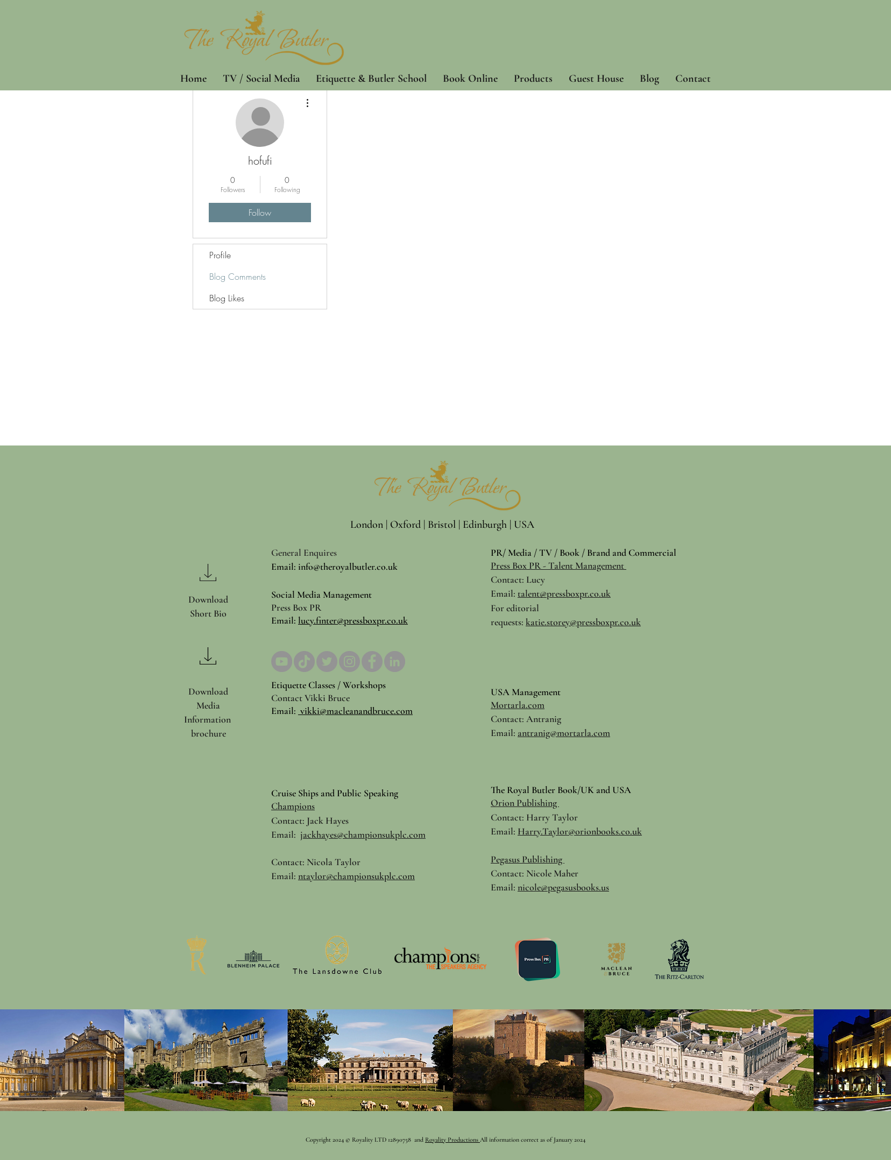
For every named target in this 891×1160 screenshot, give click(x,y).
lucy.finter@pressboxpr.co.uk (353, 620)
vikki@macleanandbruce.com (355, 711)
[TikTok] (304, 661)
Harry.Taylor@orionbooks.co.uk (580, 831)
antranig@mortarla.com (564, 733)
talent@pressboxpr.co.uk (564, 593)
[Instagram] (349, 661)
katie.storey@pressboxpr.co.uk (583, 622)
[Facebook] (372, 661)
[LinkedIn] (394, 661)
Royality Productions (452, 1139)
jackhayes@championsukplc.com (363, 834)
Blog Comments (237, 276)
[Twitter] (326, 661)
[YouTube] (281, 661)
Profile (220, 255)
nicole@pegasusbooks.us (563, 887)
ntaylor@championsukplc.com (356, 876)
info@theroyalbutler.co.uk (348, 566)
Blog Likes (226, 298)
